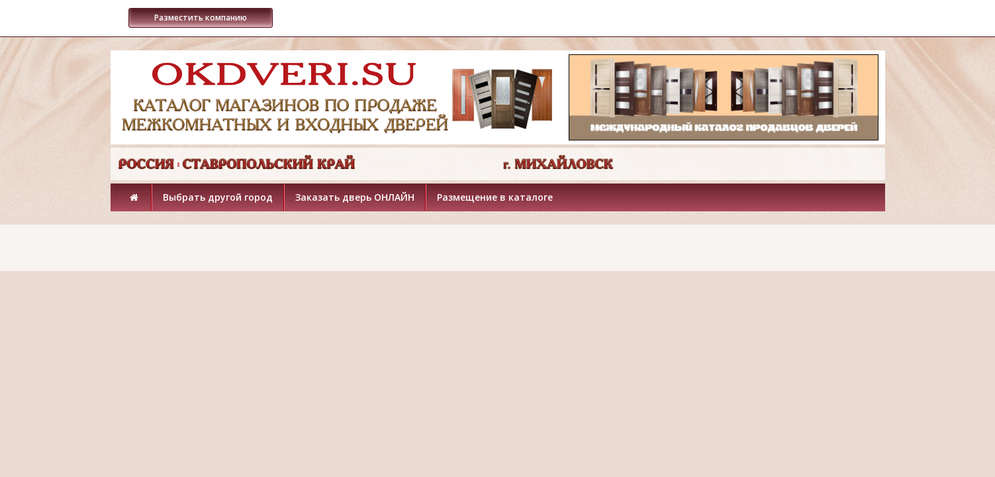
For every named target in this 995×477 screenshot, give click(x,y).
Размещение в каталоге (495, 197)
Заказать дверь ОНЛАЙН (354, 197)
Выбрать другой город (218, 197)
